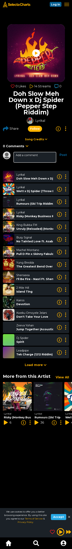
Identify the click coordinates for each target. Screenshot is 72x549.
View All (62, 377)
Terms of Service (34, 518)
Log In (55, 4)
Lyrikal (40, 121)
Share (11, 129)
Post (63, 155)
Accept (58, 517)
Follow (35, 128)
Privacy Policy (25, 522)
